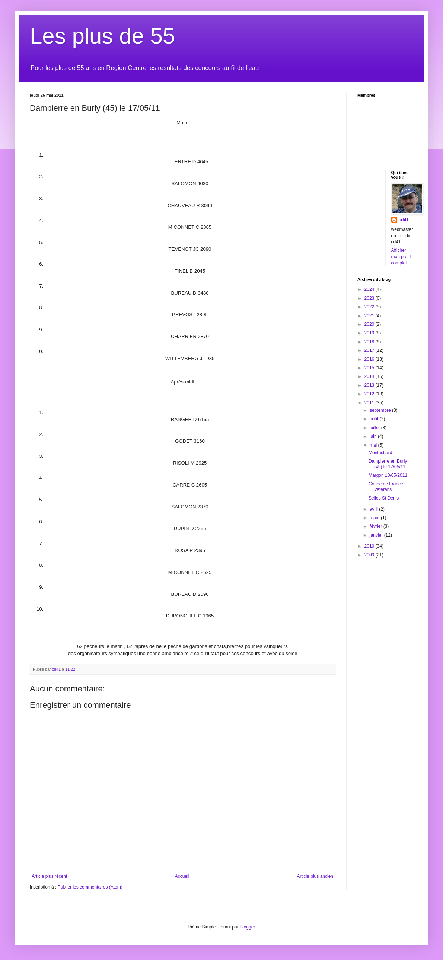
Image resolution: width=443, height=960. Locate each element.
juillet (375, 427)
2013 (370, 385)
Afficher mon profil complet (401, 257)
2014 (370, 376)
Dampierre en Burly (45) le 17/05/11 (388, 464)
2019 (370, 332)
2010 (370, 546)
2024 (370, 289)
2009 (370, 555)
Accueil (182, 876)
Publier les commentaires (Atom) (90, 887)
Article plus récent (49, 876)
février (376, 526)
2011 (370, 402)
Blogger (247, 927)
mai (374, 445)
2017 (370, 350)
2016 (370, 359)
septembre (381, 410)
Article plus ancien (315, 876)
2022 (370, 306)
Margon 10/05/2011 (388, 475)
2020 (370, 324)
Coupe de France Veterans (386, 486)
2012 (370, 393)
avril (374, 509)
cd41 (404, 219)
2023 (370, 298)
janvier (377, 535)
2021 (370, 315)
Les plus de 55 (102, 35)
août (375, 418)
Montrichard (380, 452)
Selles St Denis (384, 498)
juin (374, 436)
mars (375, 517)
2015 (370, 367)
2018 (370, 341)
